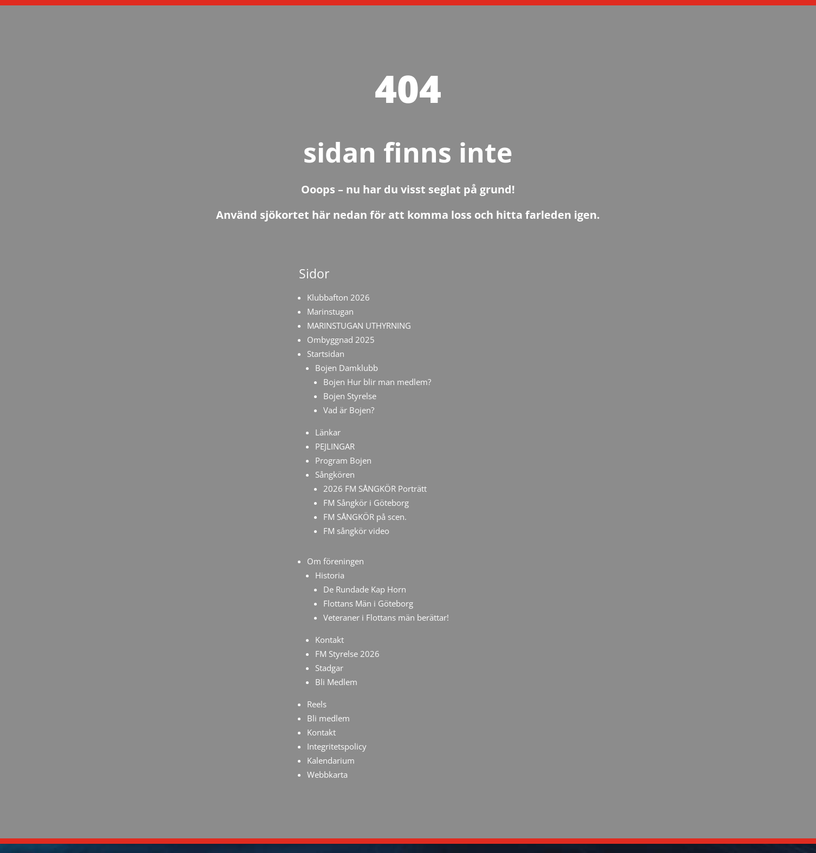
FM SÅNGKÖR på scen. (365, 516)
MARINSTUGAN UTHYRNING (359, 325)
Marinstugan (330, 311)
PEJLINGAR (335, 446)
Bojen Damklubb (346, 367)
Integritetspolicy (337, 746)
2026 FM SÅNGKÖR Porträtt (375, 488)
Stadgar (329, 667)
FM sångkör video (356, 530)
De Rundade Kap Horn (364, 589)
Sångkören (335, 474)
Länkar (328, 432)
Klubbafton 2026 (338, 297)
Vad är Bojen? (348, 410)
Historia (329, 575)
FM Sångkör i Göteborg (366, 502)
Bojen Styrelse (349, 395)
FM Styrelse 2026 (347, 653)
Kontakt (329, 639)
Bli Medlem (336, 681)
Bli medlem (328, 718)
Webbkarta (327, 774)
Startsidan (325, 353)
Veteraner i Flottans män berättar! (386, 617)
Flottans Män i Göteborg (368, 603)
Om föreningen (335, 561)
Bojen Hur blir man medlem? (377, 381)
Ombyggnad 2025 (341, 339)
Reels (317, 704)
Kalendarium (331, 760)
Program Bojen (343, 460)
